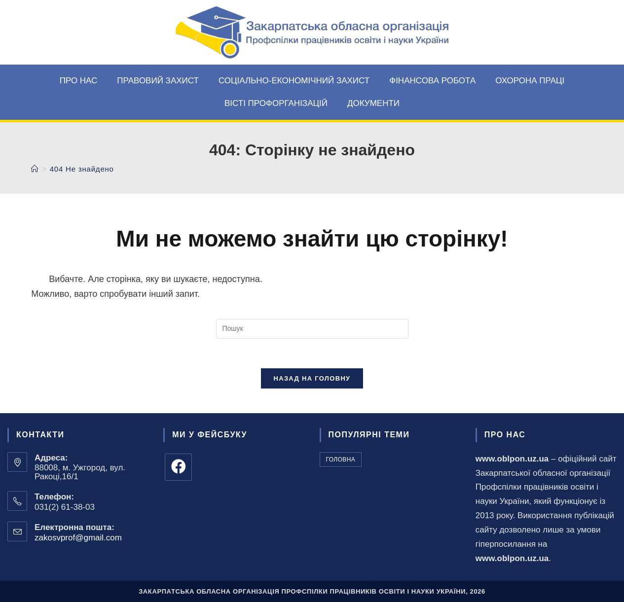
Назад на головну (312, 378)
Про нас (79, 80)
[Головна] (35, 169)
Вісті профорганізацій (276, 103)
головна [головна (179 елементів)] (341, 459)
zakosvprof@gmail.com (78, 537)
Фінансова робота (432, 80)
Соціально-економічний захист (294, 80)
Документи (373, 103)
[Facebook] (178, 467)
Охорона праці (529, 80)
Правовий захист (158, 80)
